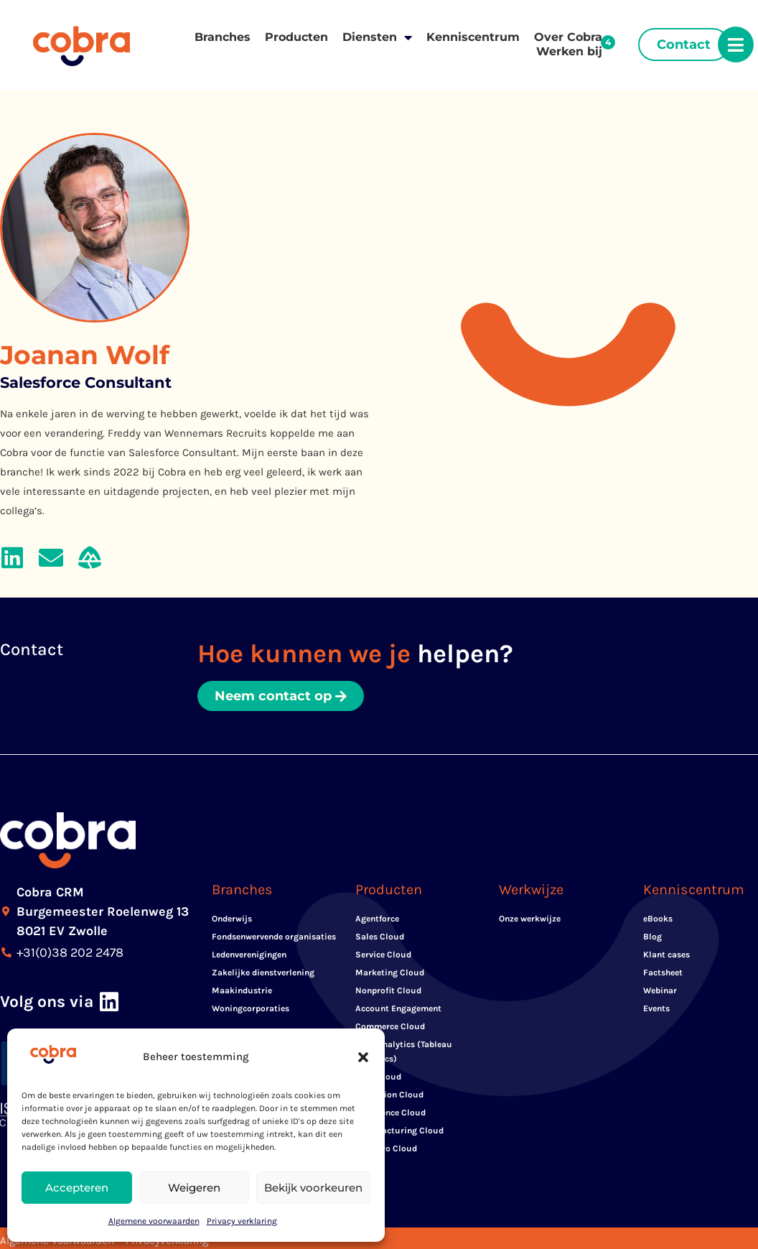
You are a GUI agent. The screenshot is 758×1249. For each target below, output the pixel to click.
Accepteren (76, 1187)
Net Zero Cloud (386, 1148)
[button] (363, 1057)
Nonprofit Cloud (388, 990)
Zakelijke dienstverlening (263, 972)
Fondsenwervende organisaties (274, 937)
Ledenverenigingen (249, 954)
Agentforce (377, 919)
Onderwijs (232, 919)
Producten (296, 37)
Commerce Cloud (390, 1026)
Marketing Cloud (389, 972)
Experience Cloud (390, 1113)
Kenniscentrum (473, 37)
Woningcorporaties (250, 1008)
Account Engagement (398, 1008)
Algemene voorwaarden (154, 1221)
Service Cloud (383, 954)
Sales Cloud (379, 937)
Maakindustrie (242, 990)
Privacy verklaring (242, 1221)
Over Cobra (568, 37)
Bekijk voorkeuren (313, 1187)
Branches (223, 37)
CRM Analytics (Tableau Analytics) (403, 1051)
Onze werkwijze (530, 919)
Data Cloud (378, 1077)
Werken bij (569, 51)
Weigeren (194, 1187)
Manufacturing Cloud (399, 1130)
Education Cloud (389, 1095)
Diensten (377, 37)
